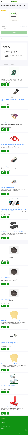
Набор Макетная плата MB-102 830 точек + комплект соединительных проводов (13, 210)
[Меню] (1, 1)
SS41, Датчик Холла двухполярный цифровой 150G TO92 (13, 100)
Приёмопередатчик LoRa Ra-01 (8, 187)
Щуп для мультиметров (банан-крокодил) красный (13, 144)
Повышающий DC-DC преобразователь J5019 (12, 78)
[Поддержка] (26, 1)
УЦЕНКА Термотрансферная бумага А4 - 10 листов (13, 320)
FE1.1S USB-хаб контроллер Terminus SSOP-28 (12, 231)
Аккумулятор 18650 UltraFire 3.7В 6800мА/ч (11, 406)
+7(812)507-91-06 (4, 424)
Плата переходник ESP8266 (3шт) (9, 385)
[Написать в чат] (26, 430)
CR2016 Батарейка (5, 256)
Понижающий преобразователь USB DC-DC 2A (12, 166)
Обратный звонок (4, 425)
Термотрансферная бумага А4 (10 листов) (11, 363)
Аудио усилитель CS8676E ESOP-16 (9, 342)
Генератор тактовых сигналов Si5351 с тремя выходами (11, 122)
